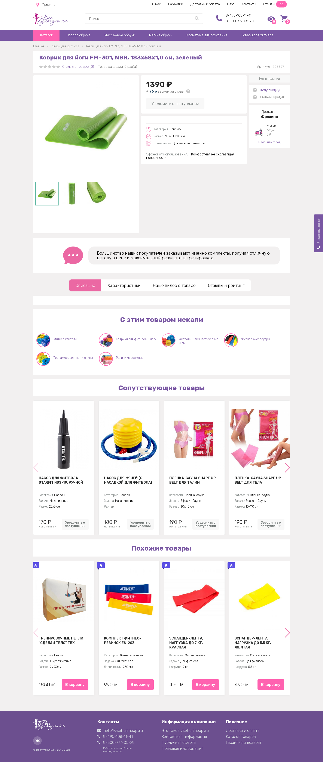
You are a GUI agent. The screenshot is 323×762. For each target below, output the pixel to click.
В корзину (75, 684)
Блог (230, 4)
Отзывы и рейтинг (226, 285)
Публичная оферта (179, 742)
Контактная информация (184, 736)
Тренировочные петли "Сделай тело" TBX (61, 640)
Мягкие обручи (160, 35)
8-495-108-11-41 (239, 15)
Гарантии (175, 4)
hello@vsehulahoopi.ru (120, 730)
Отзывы (275, 4)
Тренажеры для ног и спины (73, 358)
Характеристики (124, 285)
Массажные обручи (119, 35)
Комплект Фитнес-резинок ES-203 (122, 640)
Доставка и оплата (242, 730)
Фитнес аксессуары (255, 339)
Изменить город (269, 142)
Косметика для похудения (206, 35)
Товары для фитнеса (257, 35)
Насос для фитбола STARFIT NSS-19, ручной (61, 480)
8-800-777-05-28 (240, 21)
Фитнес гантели (65, 339)
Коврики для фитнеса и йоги (136, 339)
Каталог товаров (241, 736)
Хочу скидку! (270, 90)
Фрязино (45, 5)
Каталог (46, 35)
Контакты (248, 4)
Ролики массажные (129, 358)
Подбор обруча (78, 35)
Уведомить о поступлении (175, 103)
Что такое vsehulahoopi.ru (185, 730)
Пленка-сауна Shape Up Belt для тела (258, 480)
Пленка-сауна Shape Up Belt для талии (192, 480)
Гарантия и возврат (244, 742)
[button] (287, 468)
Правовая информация (182, 748)
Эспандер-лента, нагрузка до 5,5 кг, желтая (253, 642)
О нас (156, 4)
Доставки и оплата (205, 4)
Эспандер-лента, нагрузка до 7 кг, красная (186, 642)
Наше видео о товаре (174, 285)
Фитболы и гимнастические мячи (198, 341)
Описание (85, 285)
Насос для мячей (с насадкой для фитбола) (128, 480)
